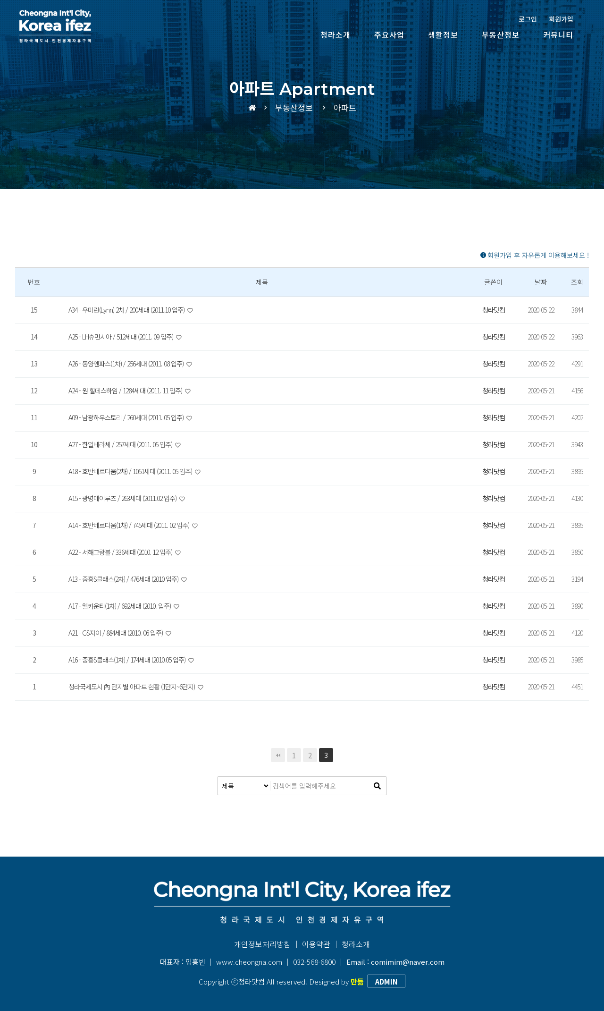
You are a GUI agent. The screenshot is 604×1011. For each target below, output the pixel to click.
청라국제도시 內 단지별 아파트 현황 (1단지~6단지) (132, 686)
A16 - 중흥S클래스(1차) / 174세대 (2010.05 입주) (127, 659)
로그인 (528, 19)
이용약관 (316, 944)
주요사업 (389, 34)
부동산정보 (501, 34)
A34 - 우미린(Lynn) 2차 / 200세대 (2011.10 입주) (127, 309)
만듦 (357, 981)
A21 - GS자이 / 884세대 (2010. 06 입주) (116, 632)
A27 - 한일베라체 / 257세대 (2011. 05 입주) (121, 444)
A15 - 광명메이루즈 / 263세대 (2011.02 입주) (123, 498)
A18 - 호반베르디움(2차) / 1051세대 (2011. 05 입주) (130, 471)
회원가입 (561, 19)
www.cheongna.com (249, 962)
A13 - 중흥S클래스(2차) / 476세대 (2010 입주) (124, 579)
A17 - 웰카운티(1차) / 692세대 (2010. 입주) (120, 606)
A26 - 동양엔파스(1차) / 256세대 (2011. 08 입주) (126, 363)
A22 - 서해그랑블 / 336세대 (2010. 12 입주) (121, 552)
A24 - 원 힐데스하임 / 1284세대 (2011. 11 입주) (126, 390)
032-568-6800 (314, 962)
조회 (577, 282)
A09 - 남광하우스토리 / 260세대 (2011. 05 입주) (126, 417)
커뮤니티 (558, 34)
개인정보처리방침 (262, 944)
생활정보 (443, 34)
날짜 (541, 282)
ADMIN (386, 981)
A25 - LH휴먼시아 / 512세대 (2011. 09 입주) (121, 336)
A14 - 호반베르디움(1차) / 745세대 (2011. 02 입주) (129, 525)
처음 (278, 755)
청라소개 (335, 34)
